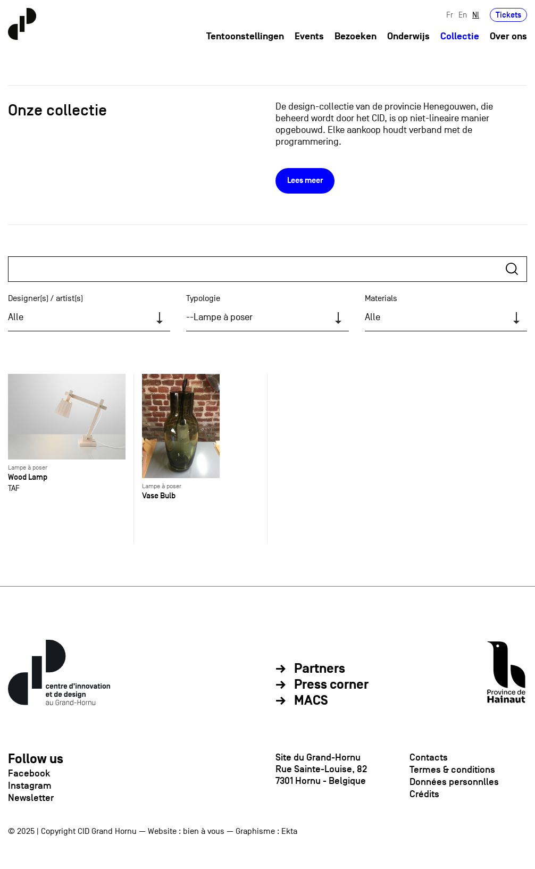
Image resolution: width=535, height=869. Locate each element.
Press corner (331, 685)
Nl (475, 14)
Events (309, 36)
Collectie (459, 36)
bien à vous (203, 831)
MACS (311, 701)
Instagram (30, 785)
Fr (449, 14)
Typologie (203, 298)
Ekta (289, 831)
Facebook (29, 773)
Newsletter (31, 798)
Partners (319, 669)
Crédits (424, 794)
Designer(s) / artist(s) (45, 298)
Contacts (428, 757)
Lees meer (305, 181)
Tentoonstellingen (245, 36)
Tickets (508, 15)
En (462, 14)
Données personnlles (454, 782)
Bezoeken (356, 36)
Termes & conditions (452, 769)
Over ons (508, 36)
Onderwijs (408, 36)
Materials (381, 298)
